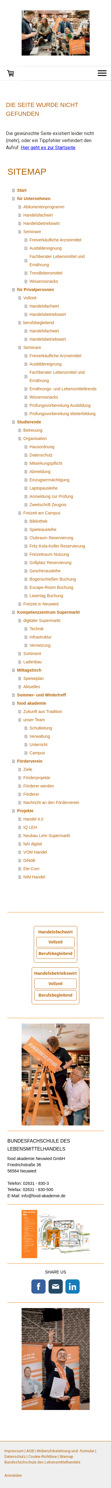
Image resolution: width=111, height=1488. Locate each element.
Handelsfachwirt (38, 215)
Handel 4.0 (33, 819)
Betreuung (33, 430)
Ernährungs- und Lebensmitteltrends (63, 388)
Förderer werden (38, 786)
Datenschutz (41, 455)
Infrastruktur (41, 637)
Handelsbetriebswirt (41, 223)
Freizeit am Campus (41, 513)
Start (22, 190)
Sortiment (32, 653)
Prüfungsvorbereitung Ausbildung (60, 405)
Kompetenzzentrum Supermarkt (48, 612)
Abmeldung (40, 471)
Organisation (35, 438)
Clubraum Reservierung (51, 537)
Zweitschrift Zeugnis (48, 504)
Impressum (14, 1451)
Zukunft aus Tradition (42, 711)
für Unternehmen (34, 198)
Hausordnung (42, 446)
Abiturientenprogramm (44, 206)
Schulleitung (41, 728)
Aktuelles (31, 686)
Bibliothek (39, 521)
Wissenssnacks (44, 281)
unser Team (34, 719)
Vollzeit (29, 297)
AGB (30, 1451)
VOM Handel (35, 852)
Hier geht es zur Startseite (48, 147)
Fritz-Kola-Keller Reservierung (57, 546)
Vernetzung (40, 645)
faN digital (32, 844)
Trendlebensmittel (46, 273)
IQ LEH (30, 827)
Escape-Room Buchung (51, 587)
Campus (37, 753)
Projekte (25, 810)
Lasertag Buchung (46, 595)
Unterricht (39, 744)
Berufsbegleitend (55, 953)
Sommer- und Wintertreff (41, 695)
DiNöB (29, 860)
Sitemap (66, 1456)
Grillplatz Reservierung (51, 562)
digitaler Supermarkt (41, 620)
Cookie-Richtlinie (42, 1456)
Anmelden (13, 1475)
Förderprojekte (36, 777)
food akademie (31, 703)
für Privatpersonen (35, 289)
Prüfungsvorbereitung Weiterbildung (63, 413)
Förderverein (30, 761)
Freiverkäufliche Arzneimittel (55, 240)
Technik (37, 628)
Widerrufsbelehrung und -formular (65, 1451)
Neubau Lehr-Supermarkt (46, 835)
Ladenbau (32, 661)
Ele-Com (31, 868)
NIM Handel (34, 877)
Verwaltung (40, 736)
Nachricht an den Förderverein (51, 802)
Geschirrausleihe (45, 570)
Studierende (29, 422)
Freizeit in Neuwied (41, 604)
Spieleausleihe (43, 529)
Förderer (31, 794)
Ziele (27, 769)
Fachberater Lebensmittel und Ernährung (57, 260)
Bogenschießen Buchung (53, 579)
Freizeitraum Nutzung (49, 554)
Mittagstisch (29, 670)
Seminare (32, 231)
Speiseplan (33, 678)
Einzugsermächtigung (50, 479)
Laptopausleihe (44, 488)
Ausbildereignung (46, 248)
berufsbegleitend (38, 322)
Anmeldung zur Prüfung (51, 496)
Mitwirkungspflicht (46, 463)
